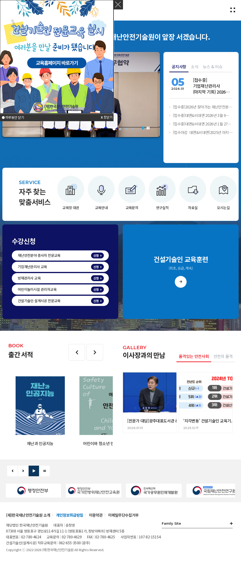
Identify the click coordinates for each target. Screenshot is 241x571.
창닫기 (108, 117)
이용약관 (95, 515)
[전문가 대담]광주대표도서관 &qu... (156, 421)
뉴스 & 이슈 (212, 66)
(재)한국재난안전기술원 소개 (28, 515)
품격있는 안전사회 (194, 356)
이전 (77, 352)
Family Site (171, 523)
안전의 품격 (223, 356)
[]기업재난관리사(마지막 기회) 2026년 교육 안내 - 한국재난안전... (211, 86)
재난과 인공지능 (40, 443)
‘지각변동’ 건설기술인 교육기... (208, 421)
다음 (95, 352)
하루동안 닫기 (14, 117)
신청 (96, 255)
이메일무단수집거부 (123, 515)
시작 (143, 128)
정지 (148, 128)
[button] (118, 4)
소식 (194, 66)
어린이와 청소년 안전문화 (104, 443)
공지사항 (179, 66)
